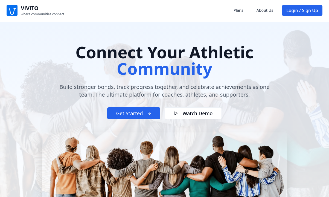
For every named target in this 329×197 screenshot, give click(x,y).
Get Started (134, 113)
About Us (265, 10)
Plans (238, 10)
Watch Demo (193, 113)
